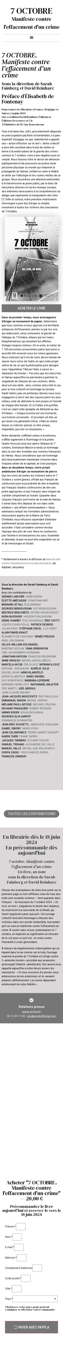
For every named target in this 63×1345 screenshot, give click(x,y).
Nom (8, 1237)
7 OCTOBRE (31, 10)
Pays (8, 1299)
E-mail (8, 1247)
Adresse (10, 1257)
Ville (7, 1288)
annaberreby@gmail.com (41, 1016)
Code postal (12, 1278)
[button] (31, 37)
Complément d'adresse (18, 1268)
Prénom (9, 1226)
